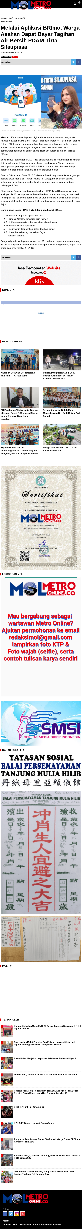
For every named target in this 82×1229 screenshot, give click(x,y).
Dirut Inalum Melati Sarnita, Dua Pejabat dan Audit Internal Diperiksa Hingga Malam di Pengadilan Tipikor (44, 1043)
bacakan (6, 57)
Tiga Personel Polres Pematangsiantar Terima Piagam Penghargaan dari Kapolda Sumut (19, 450)
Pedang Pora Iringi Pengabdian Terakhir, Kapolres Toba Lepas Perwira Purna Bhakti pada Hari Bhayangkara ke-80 (46, 1092)
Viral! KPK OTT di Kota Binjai (29, 1107)
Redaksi (7, 1225)
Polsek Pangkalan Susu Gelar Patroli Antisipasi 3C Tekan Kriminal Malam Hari (59, 376)
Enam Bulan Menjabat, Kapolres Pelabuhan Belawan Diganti (45, 1058)
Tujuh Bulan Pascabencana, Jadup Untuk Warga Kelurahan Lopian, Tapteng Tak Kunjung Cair (44, 1173)
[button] (79, 1)
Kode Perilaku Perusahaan (47, 1225)
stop (15, 57)
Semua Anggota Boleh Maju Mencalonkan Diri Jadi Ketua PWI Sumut (61, 413)
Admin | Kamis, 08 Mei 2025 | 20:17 (12, 52)
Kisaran (9, 21)
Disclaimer (25, 1225)
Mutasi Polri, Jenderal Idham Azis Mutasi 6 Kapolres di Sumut (45, 1074)
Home (3, 21)
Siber (15, 1225)
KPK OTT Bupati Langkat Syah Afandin (34, 1123)
